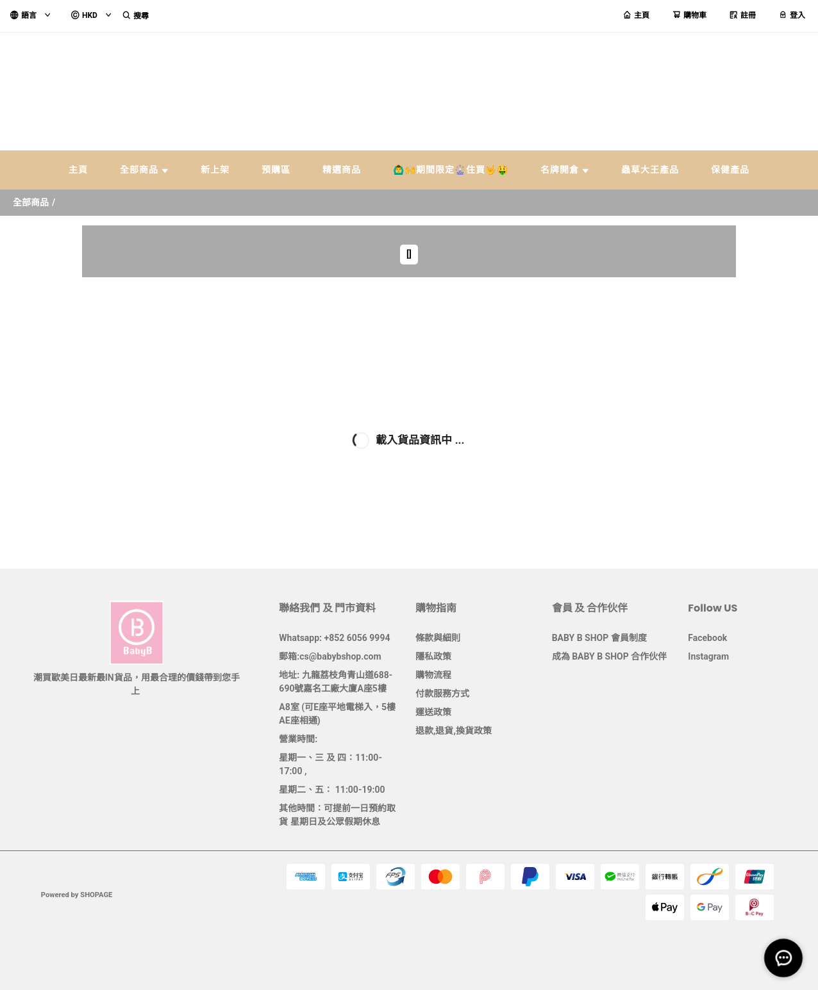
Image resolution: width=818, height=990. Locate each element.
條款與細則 (437, 638)
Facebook (707, 638)
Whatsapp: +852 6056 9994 (334, 638)
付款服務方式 (442, 693)
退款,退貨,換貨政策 (453, 731)
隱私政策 (433, 656)
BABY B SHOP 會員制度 (599, 638)
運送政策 (433, 712)
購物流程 (433, 675)
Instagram (708, 656)
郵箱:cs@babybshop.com (330, 656)
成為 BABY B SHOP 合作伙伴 (609, 656)
